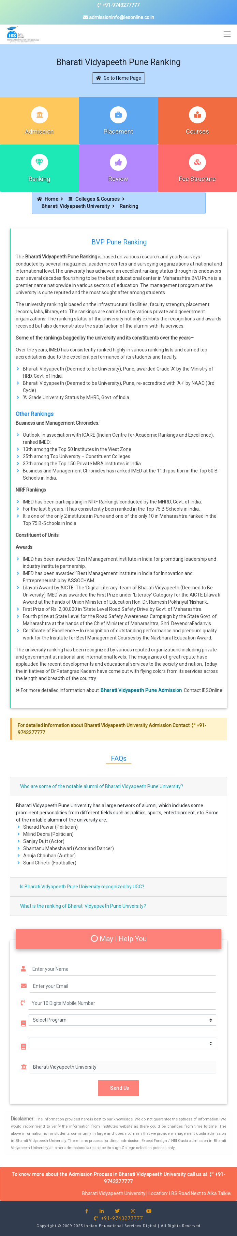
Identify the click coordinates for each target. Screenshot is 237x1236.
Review (118, 178)
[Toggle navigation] (227, 34)
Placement (118, 131)
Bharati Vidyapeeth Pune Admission (141, 690)
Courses (197, 131)
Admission (39, 131)
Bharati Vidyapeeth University (76, 206)
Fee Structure (197, 178)
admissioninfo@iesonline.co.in (118, 17)
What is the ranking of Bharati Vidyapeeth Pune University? (83, 906)
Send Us (118, 1088)
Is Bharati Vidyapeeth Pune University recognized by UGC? (82, 886)
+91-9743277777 (118, 5)
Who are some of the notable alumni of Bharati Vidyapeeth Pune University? (101, 786)
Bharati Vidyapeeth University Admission (128, 725)
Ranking (39, 178)
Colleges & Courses (94, 199)
